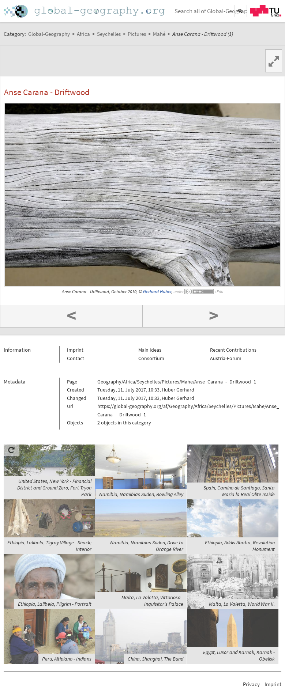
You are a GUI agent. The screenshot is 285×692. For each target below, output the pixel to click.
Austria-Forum (225, 358)
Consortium (151, 358)
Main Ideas (149, 350)
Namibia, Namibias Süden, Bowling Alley (141, 494)
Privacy (251, 684)
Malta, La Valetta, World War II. (242, 604)
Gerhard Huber (157, 291)
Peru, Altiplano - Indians (66, 658)
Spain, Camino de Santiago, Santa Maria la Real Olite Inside (239, 491)
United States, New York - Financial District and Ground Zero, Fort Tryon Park (54, 488)
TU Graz (265, 10)
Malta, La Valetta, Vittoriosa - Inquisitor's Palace (152, 600)
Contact (75, 358)
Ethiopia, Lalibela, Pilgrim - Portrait (54, 604)
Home (85, 11)
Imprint (75, 350)
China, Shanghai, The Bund (155, 658)
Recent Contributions (233, 350)
